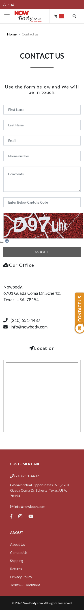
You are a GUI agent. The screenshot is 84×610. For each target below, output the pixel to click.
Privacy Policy (21, 577)
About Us (17, 544)
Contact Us (19, 552)
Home (12, 34)
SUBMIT (42, 251)
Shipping (16, 560)
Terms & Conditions (25, 585)
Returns (16, 568)
